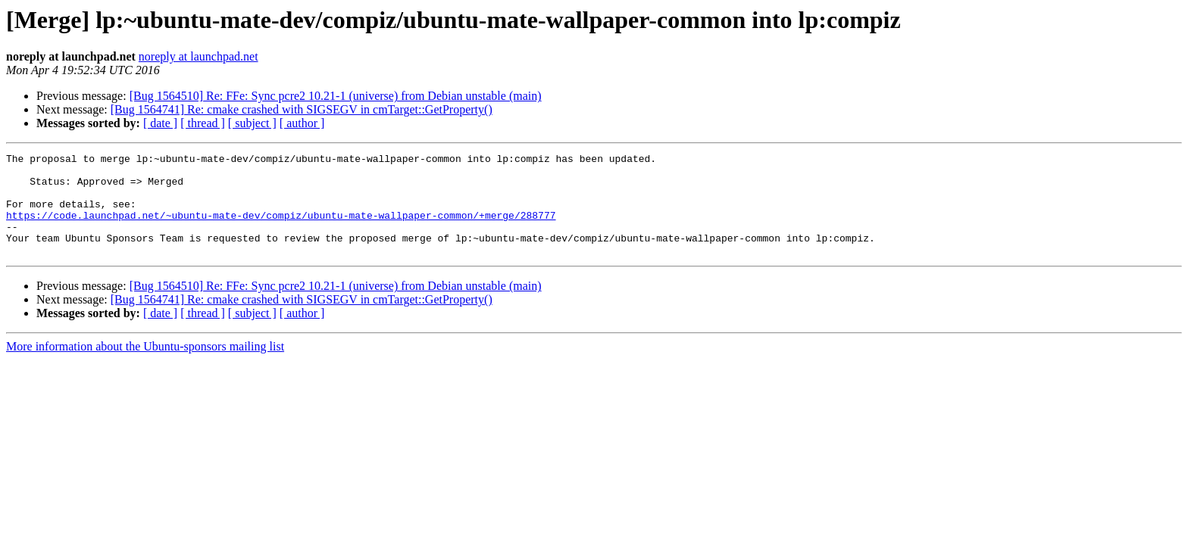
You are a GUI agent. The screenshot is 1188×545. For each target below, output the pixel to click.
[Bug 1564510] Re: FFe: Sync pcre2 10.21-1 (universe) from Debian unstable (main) (336, 95)
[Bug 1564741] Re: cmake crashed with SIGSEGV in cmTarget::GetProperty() (301, 109)
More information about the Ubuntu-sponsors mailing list (145, 366)
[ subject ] (252, 123)
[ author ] (302, 123)
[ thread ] (202, 123)
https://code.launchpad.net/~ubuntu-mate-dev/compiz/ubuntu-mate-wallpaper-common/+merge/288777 (280, 228)
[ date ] (160, 123)
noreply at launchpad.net (198, 56)
